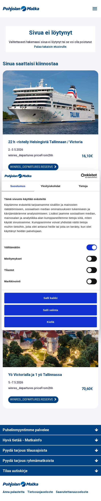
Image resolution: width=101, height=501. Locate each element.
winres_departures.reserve (33, 167)
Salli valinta (50, 310)
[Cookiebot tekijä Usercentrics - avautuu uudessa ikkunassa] (81, 176)
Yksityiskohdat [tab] (50, 186)
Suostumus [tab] (17, 186)
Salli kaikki (50, 298)
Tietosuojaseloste (40, 492)
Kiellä (50, 321)
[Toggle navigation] (95, 8)
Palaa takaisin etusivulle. (50, 46)
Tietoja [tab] (83, 186)
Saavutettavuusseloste (72, 492)
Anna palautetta (13, 492)
